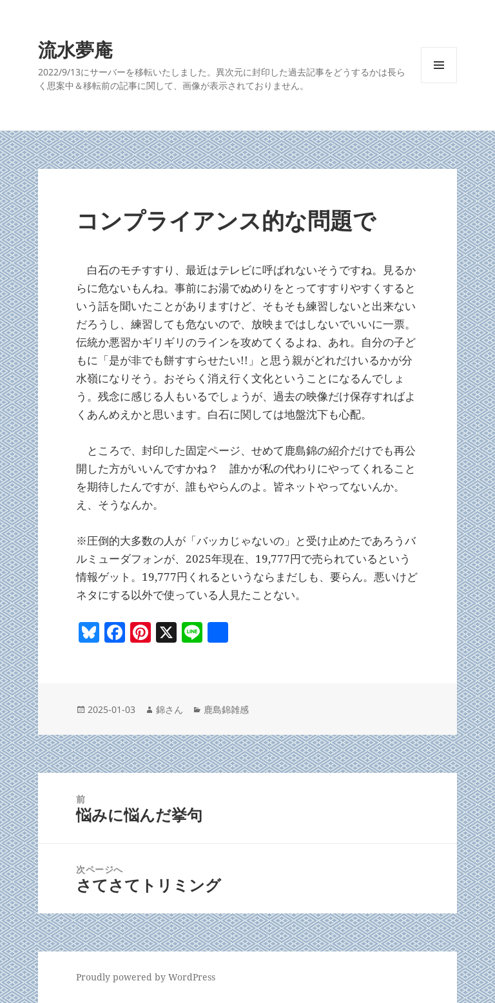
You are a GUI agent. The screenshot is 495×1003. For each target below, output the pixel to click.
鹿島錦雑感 (226, 709)
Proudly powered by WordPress (145, 977)
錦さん (169, 709)
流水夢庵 (75, 49)
